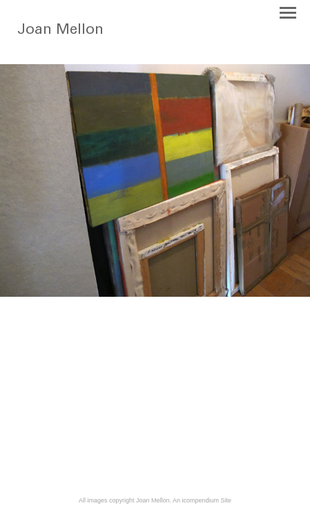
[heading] (69, 44)
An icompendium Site (202, 500)
